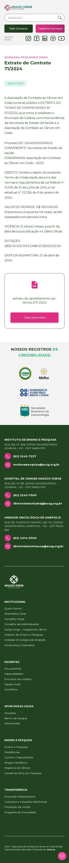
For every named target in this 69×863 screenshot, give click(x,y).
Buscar (60, 18)
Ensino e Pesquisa (16, 747)
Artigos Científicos (15, 762)
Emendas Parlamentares (19, 796)
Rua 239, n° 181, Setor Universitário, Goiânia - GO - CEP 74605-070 (30, 485)
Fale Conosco (18, 28)
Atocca (51, 849)
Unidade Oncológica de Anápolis (24, 639)
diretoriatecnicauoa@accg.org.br (38, 546)
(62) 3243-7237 (24, 456)
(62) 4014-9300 (25, 538)
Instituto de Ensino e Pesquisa (23, 634)
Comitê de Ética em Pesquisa (22, 773)
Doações (10, 713)
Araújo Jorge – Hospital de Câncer (25, 629)
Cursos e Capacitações (18, 757)
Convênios (11, 689)
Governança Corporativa (19, 645)
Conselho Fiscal (14, 619)
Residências (12, 752)
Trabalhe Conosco (50, 28)
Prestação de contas (17, 806)
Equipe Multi (12, 684)
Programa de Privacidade (20, 812)
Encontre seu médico (18, 679)
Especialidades (13, 673)
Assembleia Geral (15, 613)
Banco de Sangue (15, 718)
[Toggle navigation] (54, 7)
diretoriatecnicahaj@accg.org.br (37, 503)
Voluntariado (12, 723)
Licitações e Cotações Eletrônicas (25, 801)
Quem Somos (13, 608)
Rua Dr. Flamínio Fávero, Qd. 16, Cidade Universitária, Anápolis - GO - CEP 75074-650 (34, 526)
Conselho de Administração (21, 624)
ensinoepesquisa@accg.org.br (36, 464)
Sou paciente (12, 668)
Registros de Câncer (17, 767)
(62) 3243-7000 (25, 495)
